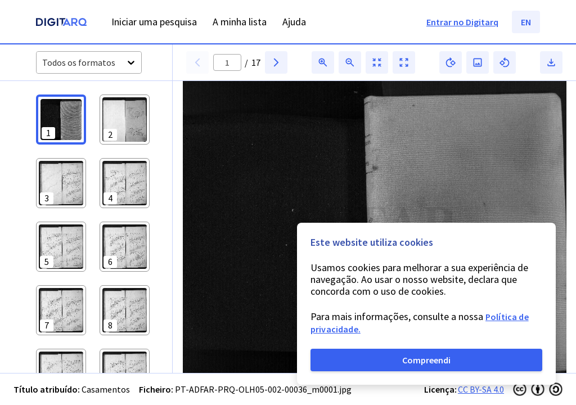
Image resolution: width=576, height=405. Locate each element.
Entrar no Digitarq (462, 22)
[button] (61, 119)
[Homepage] (61, 23)
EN (526, 22)
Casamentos (106, 389)
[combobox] (43, 63)
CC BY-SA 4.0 (481, 389)
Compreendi (426, 360)
